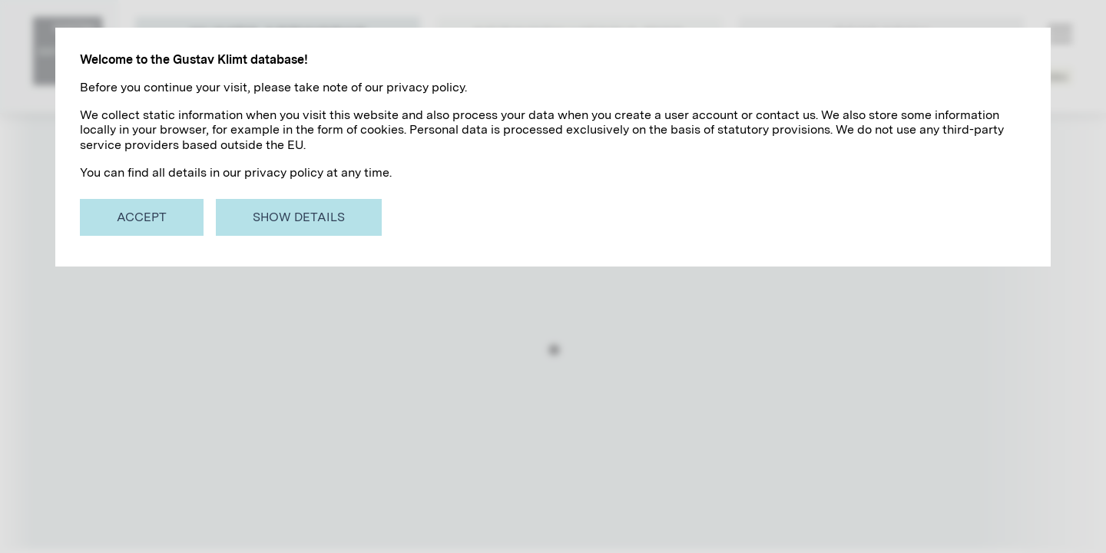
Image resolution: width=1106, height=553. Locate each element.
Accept (142, 217)
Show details (299, 217)
